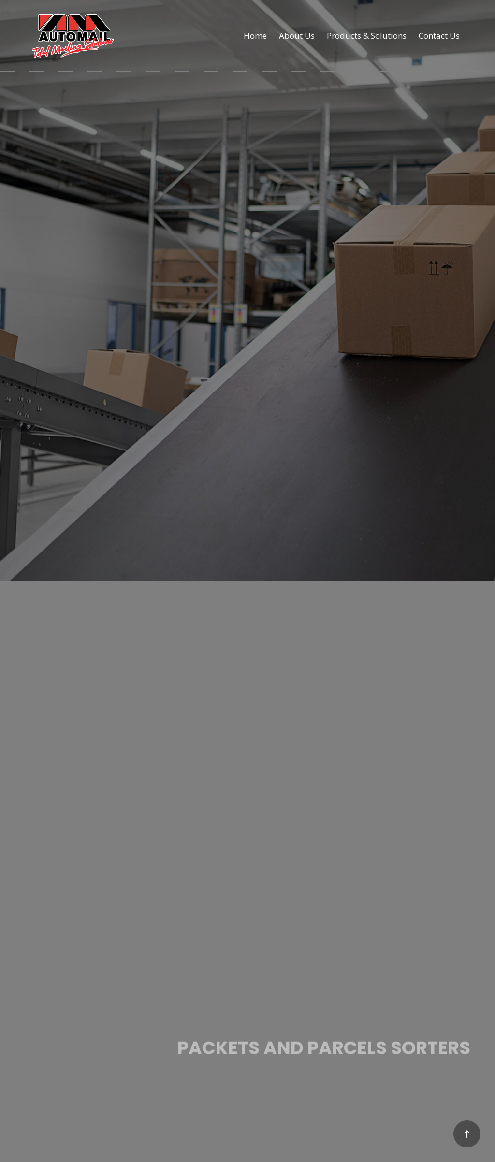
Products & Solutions (367, 35)
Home (255, 35)
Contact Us (439, 35)
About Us (297, 35)
